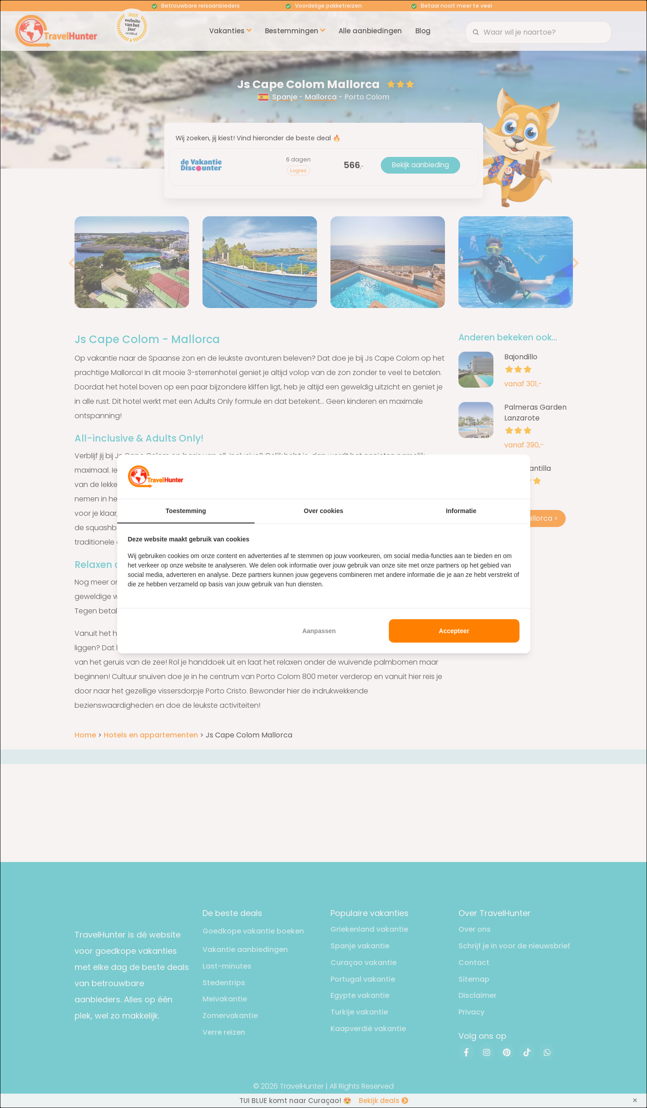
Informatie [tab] (461, 510)
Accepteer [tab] (454, 630)
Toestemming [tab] (186, 510)
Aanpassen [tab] (319, 630)
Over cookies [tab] (323, 510)
